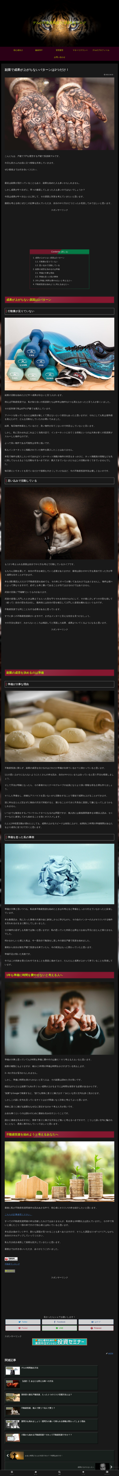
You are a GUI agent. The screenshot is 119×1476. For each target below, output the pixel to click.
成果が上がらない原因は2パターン (49, 258)
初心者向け (9, 1271)
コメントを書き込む (59, 1450)
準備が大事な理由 (46, 273)
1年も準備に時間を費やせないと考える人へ (53, 280)
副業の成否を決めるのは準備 (47, 269)
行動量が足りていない (48, 262)
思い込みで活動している (49, 265)
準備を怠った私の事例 (48, 277)
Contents (55, 251)
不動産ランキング (12, 1264)
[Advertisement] (59, 228)
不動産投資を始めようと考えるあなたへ (52, 284)
